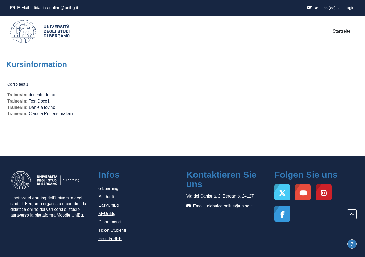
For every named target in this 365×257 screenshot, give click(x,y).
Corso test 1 (17, 84)
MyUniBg (106, 213)
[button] (323, 8)
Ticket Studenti (112, 230)
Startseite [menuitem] (341, 31)
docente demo (42, 95)
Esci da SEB (110, 238)
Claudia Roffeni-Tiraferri (51, 113)
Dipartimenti (109, 222)
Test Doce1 (39, 101)
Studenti (106, 197)
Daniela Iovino (42, 107)
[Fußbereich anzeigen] (352, 244)
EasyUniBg (108, 205)
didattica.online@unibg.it (55, 7)
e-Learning (108, 188)
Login (349, 7)
